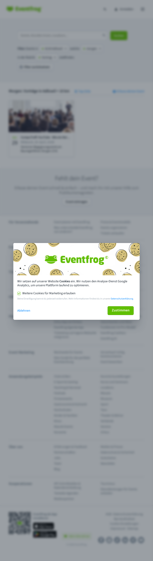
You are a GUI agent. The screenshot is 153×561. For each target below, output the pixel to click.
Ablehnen (23, 311)
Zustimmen (120, 310)
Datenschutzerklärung (122, 298)
